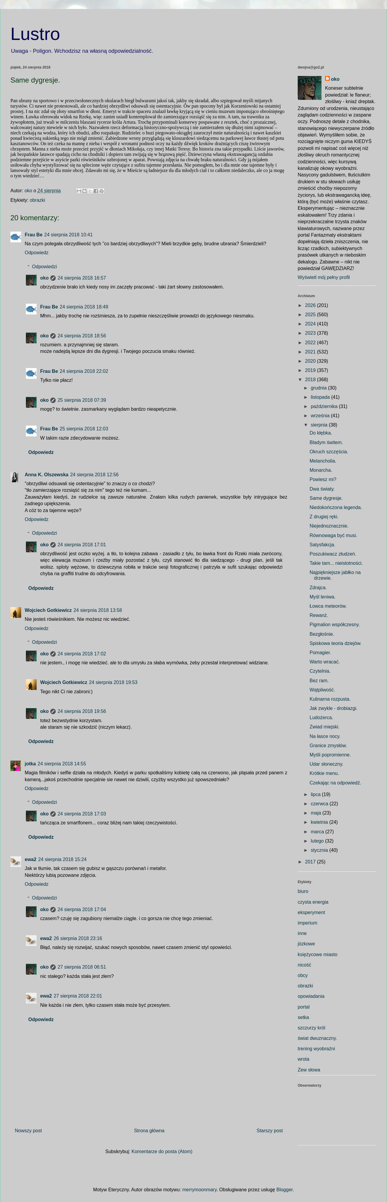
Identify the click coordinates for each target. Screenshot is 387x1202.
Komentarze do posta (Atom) (162, 1151)
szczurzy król (311, 1027)
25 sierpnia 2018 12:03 (84, 428)
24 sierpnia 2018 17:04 (81, 909)
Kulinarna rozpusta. (330, 699)
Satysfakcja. (322, 544)
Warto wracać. (325, 661)
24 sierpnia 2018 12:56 (94, 474)
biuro (303, 891)
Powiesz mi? (323, 479)
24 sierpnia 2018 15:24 (62, 859)
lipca (316, 794)
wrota (303, 1059)
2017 (311, 861)
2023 (311, 333)
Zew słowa (309, 1069)
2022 (311, 342)
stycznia (320, 850)
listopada (321, 397)
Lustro (35, 34)
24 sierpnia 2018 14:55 (62, 763)
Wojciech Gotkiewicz (48, 610)
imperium (307, 922)
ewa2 (30, 859)
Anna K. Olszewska (46, 474)
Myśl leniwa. (322, 596)
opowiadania (311, 996)
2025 (311, 314)
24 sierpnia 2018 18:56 (81, 335)
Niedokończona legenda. (336, 507)
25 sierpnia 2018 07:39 (81, 400)
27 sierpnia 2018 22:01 (78, 995)
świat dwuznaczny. (317, 1038)
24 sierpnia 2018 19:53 (113, 682)
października (325, 406)
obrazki (37, 200)
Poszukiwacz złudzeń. (333, 553)
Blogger (284, 1189)
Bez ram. (319, 680)
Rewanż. (319, 615)
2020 (311, 361)
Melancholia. (323, 460)
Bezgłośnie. (322, 634)
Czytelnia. (320, 671)
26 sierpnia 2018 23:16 (78, 938)
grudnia (319, 387)
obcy (303, 975)
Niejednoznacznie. (329, 525)
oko (44, 277)
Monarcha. (321, 470)
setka (303, 1017)
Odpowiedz (37, 252)
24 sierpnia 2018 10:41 (68, 234)
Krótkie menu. (324, 773)
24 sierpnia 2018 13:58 (98, 610)
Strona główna (149, 1130)
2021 (311, 351)
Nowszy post (28, 1130)
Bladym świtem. (326, 442)
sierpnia (320, 424)
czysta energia (313, 902)
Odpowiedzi (44, 266)
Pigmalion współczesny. (335, 624)
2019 (311, 370)
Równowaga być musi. (333, 535)
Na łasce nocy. (325, 736)
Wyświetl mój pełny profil (324, 277)
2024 (311, 323)
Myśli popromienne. (330, 754)
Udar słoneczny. (327, 764)
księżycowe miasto (317, 954)
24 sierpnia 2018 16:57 (81, 277)
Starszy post (270, 1130)
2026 (311, 305)
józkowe (306, 943)
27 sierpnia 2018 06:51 (81, 967)
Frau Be (34, 234)
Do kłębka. (321, 432)
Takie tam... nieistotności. (336, 563)
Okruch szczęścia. (329, 451)
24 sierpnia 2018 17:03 (81, 813)
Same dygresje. (326, 498)
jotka (30, 763)
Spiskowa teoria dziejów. (335, 643)
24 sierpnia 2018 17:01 (81, 544)
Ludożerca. (321, 717)
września (321, 415)
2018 (311, 379)
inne (302, 933)
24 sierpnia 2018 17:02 (81, 653)
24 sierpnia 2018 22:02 (84, 371)
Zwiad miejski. (324, 726)
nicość (304, 964)
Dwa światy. (322, 488)
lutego (318, 840)
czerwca (320, 803)
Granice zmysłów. (328, 745)
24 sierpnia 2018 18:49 (84, 306)
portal (304, 1006)
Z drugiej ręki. (324, 516)
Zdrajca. (318, 587)
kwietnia (320, 822)
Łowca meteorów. (328, 606)
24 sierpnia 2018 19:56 (81, 711)
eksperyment (311, 912)
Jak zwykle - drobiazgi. (334, 708)
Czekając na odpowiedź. (335, 782)
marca (318, 831)
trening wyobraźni (316, 1048)
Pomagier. (320, 652)
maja (316, 812)
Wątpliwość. (322, 689)
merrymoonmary (199, 1189)
